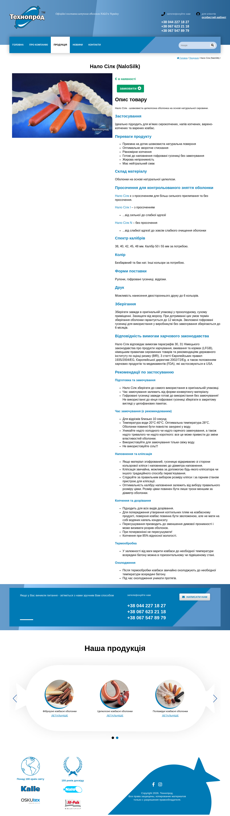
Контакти (94, 44)
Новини (78, 44)
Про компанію (38, 44)
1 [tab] (113, 738)
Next (215, 698)
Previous (14, 698)
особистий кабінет (211, 17)
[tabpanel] (59, 698)
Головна (18, 44)
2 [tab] (117, 738)
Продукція (60, 44)
